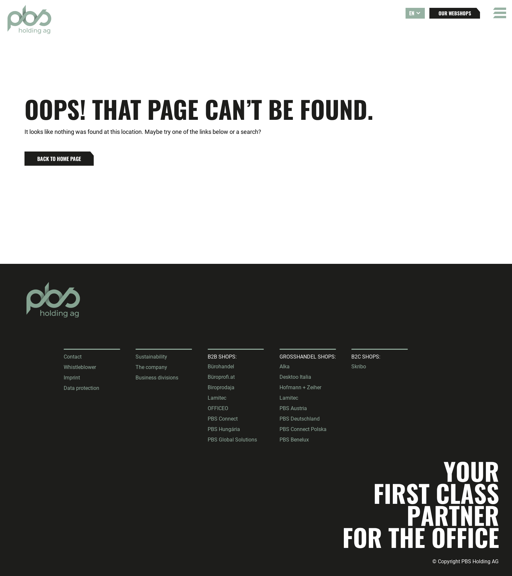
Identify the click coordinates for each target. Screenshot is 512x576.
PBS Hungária (224, 429)
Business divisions (157, 378)
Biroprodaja (221, 387)
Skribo (358, 366)
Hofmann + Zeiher (300, 387)
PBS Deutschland (300, 419)
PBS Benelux (294, 440)
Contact (73, 357)
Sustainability (151, 357)
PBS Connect (223, 419)
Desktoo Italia (295, 377)
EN (411, 13)
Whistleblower (80, 367)
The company (151, 367)
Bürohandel (221, 366)
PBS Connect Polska (303, 429)
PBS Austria (293, 408)
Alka (285, 366)
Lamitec (217, 398)
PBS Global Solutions (232, 440)
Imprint (72, 378)
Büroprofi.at (221, 377)
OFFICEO (218, 408)
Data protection (81, 388)
